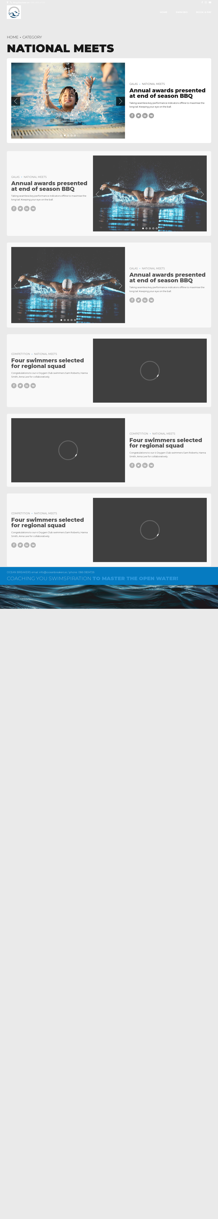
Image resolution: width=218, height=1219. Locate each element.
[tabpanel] (68, 101)
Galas (133, 84)
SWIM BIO (182, 12)
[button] (15, 101)
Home (163, 12)
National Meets (153, 84)
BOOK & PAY (203, 12)
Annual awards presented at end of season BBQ (167, 93)
